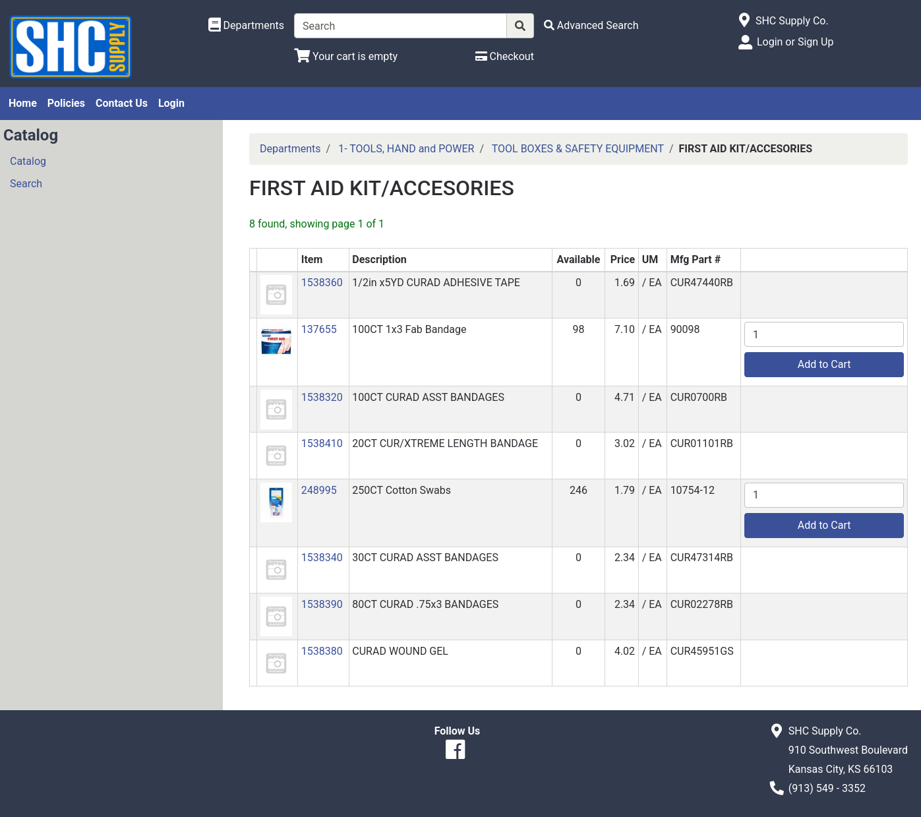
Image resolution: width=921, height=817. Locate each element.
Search (26, 183)
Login (171, 103)
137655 (319, 329)
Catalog (28, 161)
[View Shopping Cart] (346, 56)
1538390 (322, 604)
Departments (290, 148)
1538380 (322, 651)
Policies (66, 103)
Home (23, 103)
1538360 (322, 282)
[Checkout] (504, 56)
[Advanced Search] (591, 25)
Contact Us (122, 103)
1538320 (322, 397)
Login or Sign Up (795, 42)
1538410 (322, 443)
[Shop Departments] (246, 26)
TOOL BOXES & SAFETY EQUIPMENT (578, 148)
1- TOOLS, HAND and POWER (406, 148)
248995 (319, 490)
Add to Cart (824, 364)
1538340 (322, 557)
